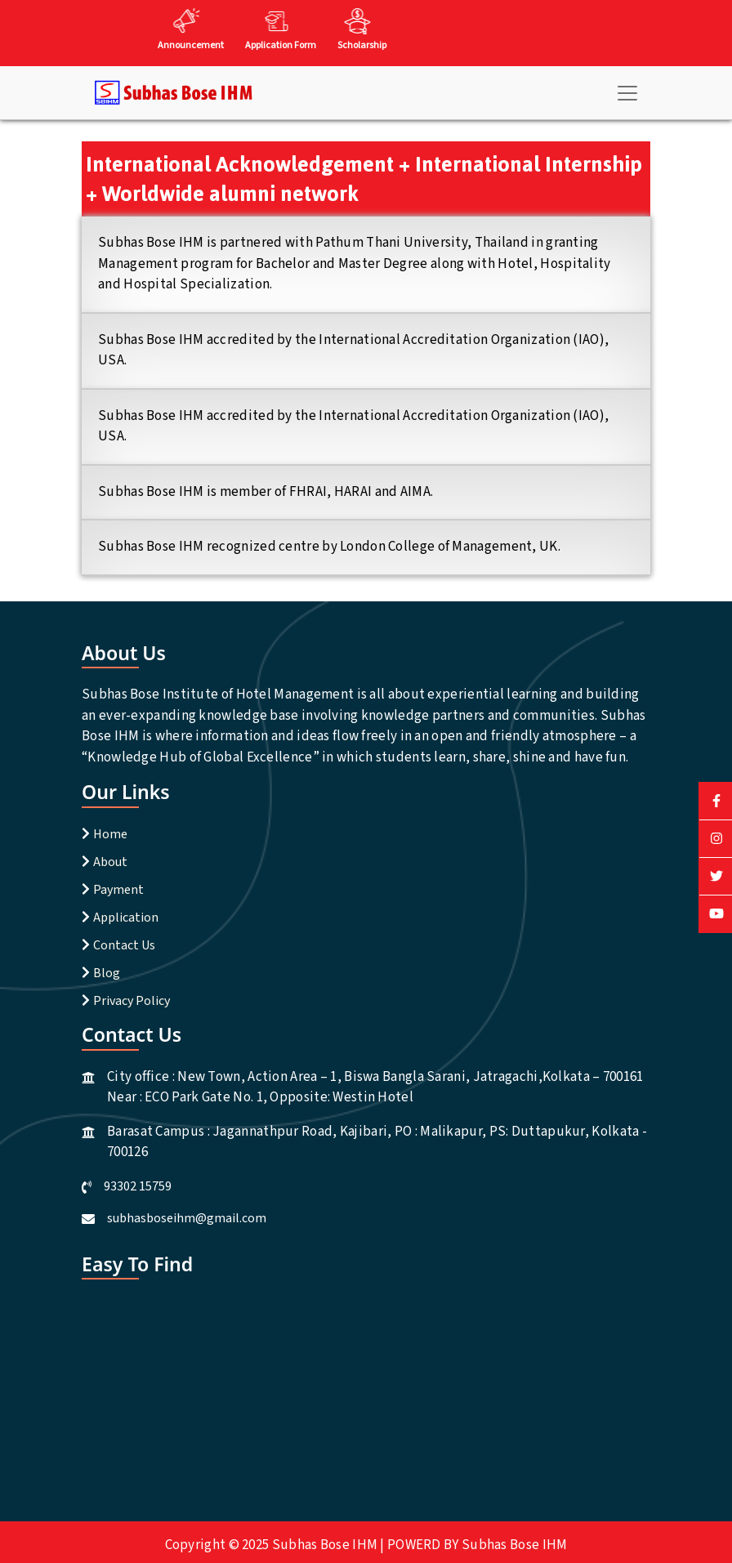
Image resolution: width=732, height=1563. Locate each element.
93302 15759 (138, 1186)
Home (110, 834)
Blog (106, 973)
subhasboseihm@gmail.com (186, 1218)
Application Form (280, 45)
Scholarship (361, 45)
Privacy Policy (131, 1001)
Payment (118, 890)
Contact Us (124, 945)
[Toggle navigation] (627, 93)
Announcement (191, 45)
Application (125, 918)
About (110, 862)
